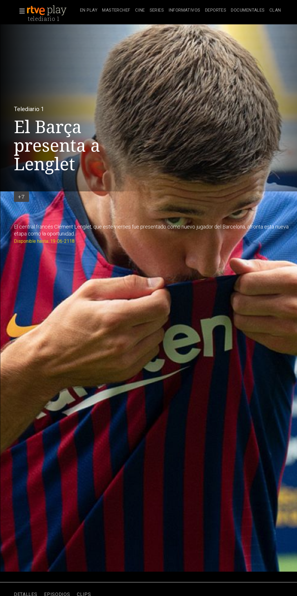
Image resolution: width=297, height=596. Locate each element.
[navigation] (180, 10)
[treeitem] (88, 10)
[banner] (52, 10)
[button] (20, 11)
